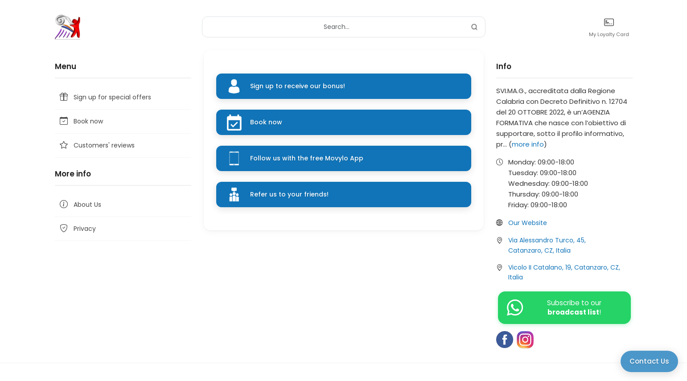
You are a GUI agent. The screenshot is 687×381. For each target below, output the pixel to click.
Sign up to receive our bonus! (297, 86)
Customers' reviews (96, 145)
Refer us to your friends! (289, 194)
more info (528, 144)
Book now (80, 121)
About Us (79, 204)
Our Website (527, 222)
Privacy (77, 228)
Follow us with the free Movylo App (306, 158)
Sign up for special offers (104, 97)
